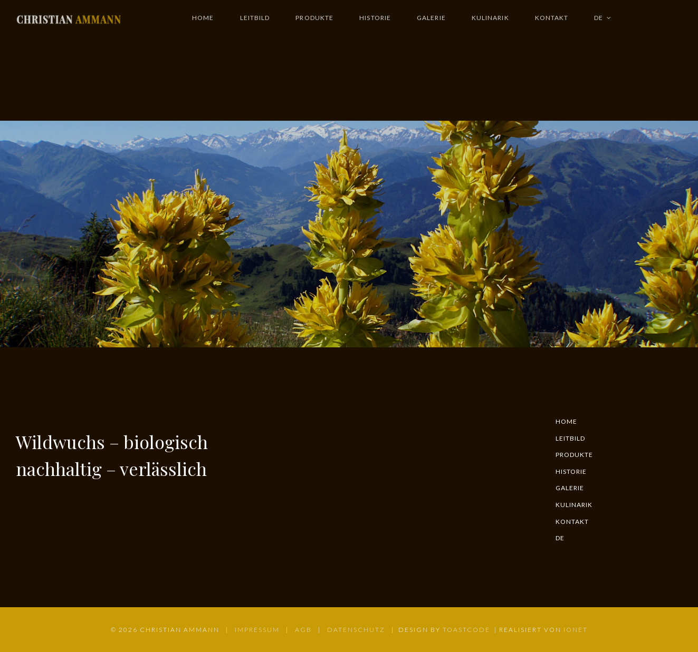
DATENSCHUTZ (356, 630)
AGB (303, 630)
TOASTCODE (466, 630)
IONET (575, 630)
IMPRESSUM (257, 630)
